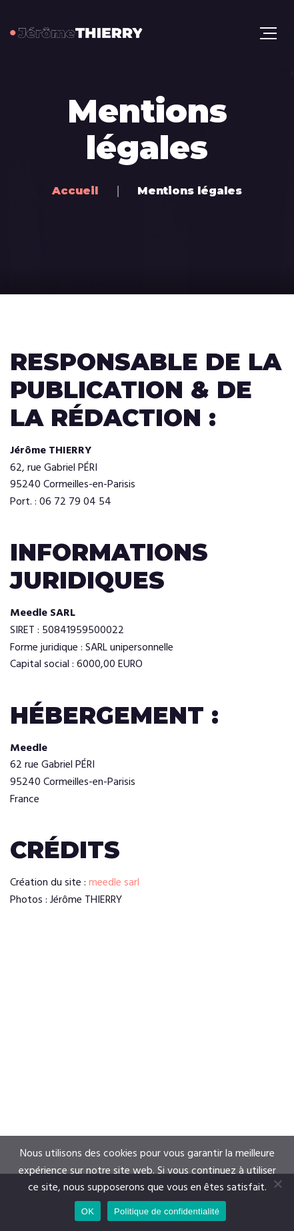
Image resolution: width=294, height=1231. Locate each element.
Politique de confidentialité (166, 1211)
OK (87, 1211)
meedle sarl (114, 882)
